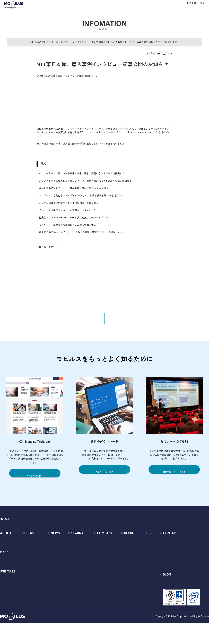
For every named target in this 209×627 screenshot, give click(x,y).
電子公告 (140, 584)
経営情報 (140, 542)
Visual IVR (24, 584)
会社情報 (89, 542)
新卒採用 (123, 542)
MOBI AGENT (26, 560)
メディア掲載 (45, 554)
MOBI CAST (25, 578)
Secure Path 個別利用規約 (185, 560)
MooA (22, 554)
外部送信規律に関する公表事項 (188, 566)
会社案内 (139, 9)
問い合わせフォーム (182, 542)
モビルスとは (52, 9)
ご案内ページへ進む (105, 474)
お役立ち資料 (127, 9)
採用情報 (152, 9)
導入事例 (77, 9)
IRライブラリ (142, 548)
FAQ (137, 566)
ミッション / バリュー (97, 560)
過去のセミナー (70, 548)
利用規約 (176, 554)
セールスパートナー (95, 554)
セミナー (116, 9)
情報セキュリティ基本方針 (99, 572)
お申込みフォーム (181, 548)
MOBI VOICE (25, 572)
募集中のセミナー (71, 542)
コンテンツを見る (35, 478)
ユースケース (91, 9)
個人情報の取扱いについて (99, 566)
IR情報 (164, 9)
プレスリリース (47, 548)
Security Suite (27, 591)
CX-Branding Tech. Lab (184, 586)
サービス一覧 (26, 542)
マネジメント (92, 548)
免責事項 (140, 578)
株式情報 (140, 554)
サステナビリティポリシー (99, 584)
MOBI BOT (24, 566)
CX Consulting (27, 548)
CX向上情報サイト (195, 3)
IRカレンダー (142, 560)
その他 (42, 560)
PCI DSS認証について (96, 578)
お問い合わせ (182, 8)
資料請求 (199, 8)
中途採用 (123, 548)
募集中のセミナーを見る (174, 474)
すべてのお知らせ (48, 542)
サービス (64, 9)
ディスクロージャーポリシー (151, 572)
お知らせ (106, 9)
